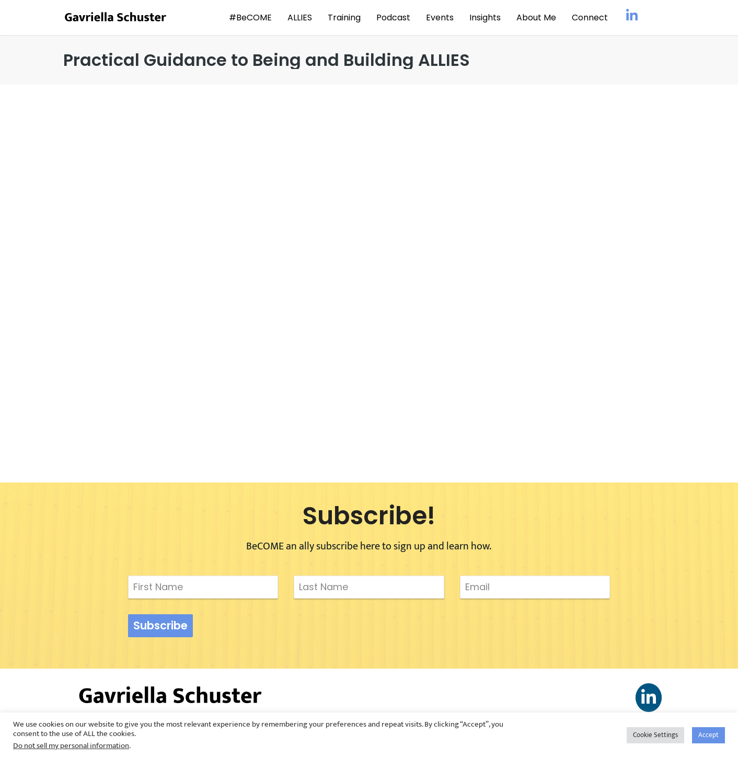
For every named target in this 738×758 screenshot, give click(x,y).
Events (440, 18)
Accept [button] (708, 735)
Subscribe (160, 625)
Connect (590, 18)
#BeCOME (250, 18)
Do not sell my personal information (71, 745)
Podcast (393, 18)
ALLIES (299, 18)
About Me (536, 18)
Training (344, 18)
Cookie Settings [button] (655, 735)
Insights (485, 18)
